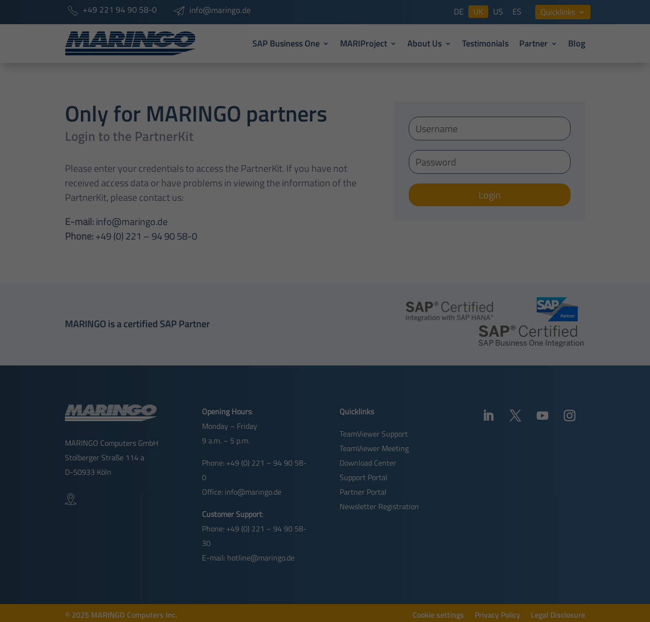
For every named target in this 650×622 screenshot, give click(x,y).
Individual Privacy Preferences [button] (325, 411)
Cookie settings (269, 271)
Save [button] (325, 375)
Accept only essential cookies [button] (325, 398)
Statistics (423, 307)
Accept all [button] (325, 344)
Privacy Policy (282, 260)
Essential (220, 307)
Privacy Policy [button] (333, 424)
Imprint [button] (362, 424)
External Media (321, 307)
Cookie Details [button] (296, 424)
